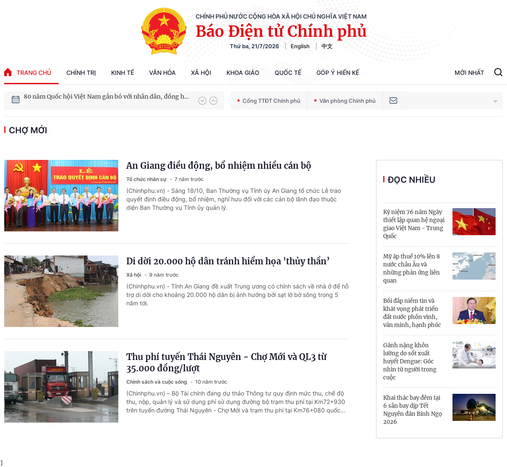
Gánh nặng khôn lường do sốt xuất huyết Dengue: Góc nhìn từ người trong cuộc (409, 361)
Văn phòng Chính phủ (345, 100)
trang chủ (27, 72)
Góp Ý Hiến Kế (337, 72)
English (300, 46)
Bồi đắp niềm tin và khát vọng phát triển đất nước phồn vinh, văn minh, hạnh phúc (412, 313)
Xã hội (201, 72)
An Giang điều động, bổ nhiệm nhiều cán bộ (218, 165)
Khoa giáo (242, 72)
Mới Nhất (469, 72)
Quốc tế (288, 72)
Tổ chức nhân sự (147, 179)
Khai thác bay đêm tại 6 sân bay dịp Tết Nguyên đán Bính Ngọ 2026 (412, 410)
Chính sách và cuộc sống (157, 382)
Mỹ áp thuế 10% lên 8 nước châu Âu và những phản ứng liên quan (411, 268)
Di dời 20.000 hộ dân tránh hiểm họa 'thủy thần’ (228, 261)
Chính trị (81, 72)
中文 (327, 46)
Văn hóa (162, 72)
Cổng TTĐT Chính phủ (268, 100)
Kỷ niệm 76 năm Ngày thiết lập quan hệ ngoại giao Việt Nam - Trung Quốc (413, 224)
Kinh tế (122, 72)
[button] (202, 100)
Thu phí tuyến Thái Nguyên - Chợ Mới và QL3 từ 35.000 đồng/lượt (226, 363)
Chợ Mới (28, 130)
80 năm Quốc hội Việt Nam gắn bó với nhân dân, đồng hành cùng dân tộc (107, 100)
